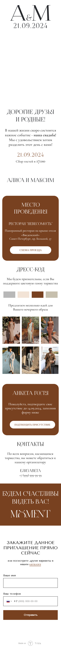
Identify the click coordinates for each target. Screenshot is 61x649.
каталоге (35, 564)
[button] (32, 424)
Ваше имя (9, 575)
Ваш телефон (12, 593)
